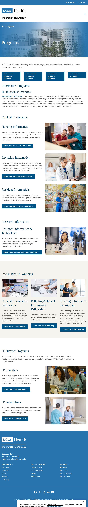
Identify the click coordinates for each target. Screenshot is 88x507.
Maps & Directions (37, 470)
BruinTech (63, 467)
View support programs (74, 75)
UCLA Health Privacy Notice (59, 500)
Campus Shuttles (36, 467)
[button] (70, 3)
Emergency (5, 479)
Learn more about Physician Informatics (18, 176)
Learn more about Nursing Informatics (17, 146)
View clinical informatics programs (8, 76)
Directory (4, 476)
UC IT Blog (63, 470)
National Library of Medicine (12, 96)
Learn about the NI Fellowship (73, 329)
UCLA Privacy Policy (40, 500)
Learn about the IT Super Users (15, 419)
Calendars (5, 470)
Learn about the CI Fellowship (14, 326)
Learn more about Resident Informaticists (18, 206)
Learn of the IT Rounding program (16, 389)
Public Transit (35, 476)
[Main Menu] (85, 14)
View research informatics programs (31, 76)
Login (71, 500)
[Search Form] (81, 3)
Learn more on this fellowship (43, 326)
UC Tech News (65, 476)
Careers (4, 473)
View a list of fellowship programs (52, 76)
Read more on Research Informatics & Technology (21, 252)
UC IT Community (66, 473)
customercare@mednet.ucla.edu (14, 459)
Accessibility (6, 467)
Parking (33, 473)
